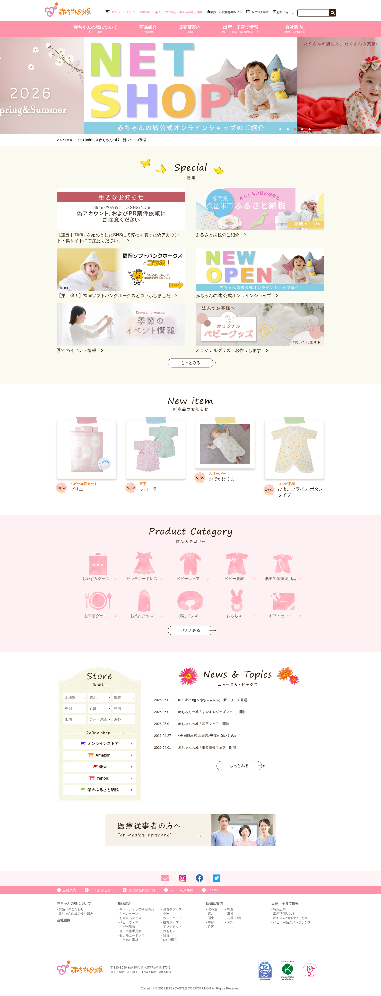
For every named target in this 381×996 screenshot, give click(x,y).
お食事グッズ (172, 909)
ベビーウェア (128, 922)
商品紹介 (148, 29)
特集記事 (279, 909)
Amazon (145, 12)
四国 (68, 719)
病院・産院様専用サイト (226, 12)
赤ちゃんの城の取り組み (76, 913)
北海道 (70, 697)
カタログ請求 (260, 12)
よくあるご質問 (102, 890)
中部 (68, 708)
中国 (117, 708)
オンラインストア (123, 12)
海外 (117, 719)
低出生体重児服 (130, 931)
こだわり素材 (128, 940)
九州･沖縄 (234, 918)
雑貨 (166, 935)
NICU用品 (170, 940)
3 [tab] (295, 129)
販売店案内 (189, 29)
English (213, 890)
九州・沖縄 (98, 719)
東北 (93, 697)
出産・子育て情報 (240, 29)
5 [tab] (309, 129)
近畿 (93, 708)
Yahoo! (170, 12)
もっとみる (190, 363)
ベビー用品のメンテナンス (292, 922)
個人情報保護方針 (142, 890)
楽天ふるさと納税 (191, 12)
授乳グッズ (171, 922)
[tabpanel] (189, 85)
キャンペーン (128, 913)
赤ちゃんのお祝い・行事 (290, 918)
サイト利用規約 (181, 890)
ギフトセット (172, 926)
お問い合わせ (285, 12)
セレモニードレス (132, 935)
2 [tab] (287, 129)
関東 (117, 697)
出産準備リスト (284, 913)
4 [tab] (302, 129)
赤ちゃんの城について (95, 29)
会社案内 (294, 29)
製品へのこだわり (71, 909)
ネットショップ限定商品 (136, 909)
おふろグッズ (172, 918)
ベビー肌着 (127, 926)
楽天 (158, 12)
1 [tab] (280, 129)
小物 (166, 913)
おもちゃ (169, 931)
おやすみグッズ (130, 918)
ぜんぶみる (190, 630)
